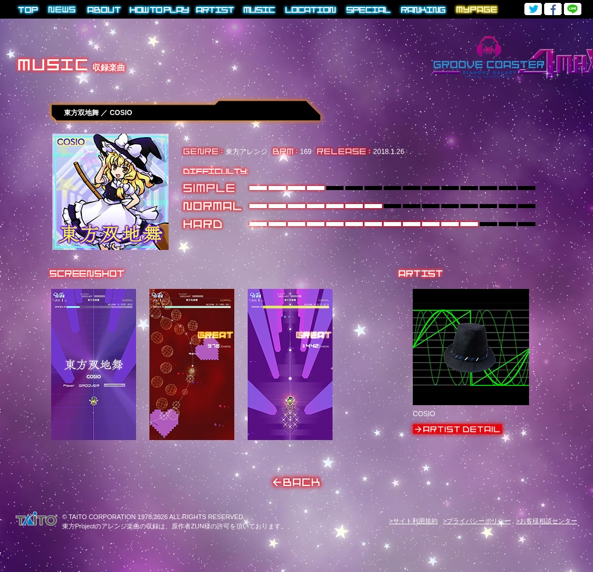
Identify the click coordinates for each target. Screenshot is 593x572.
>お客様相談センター (546, 520)
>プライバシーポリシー (476, 520)
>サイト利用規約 (413, 520)
